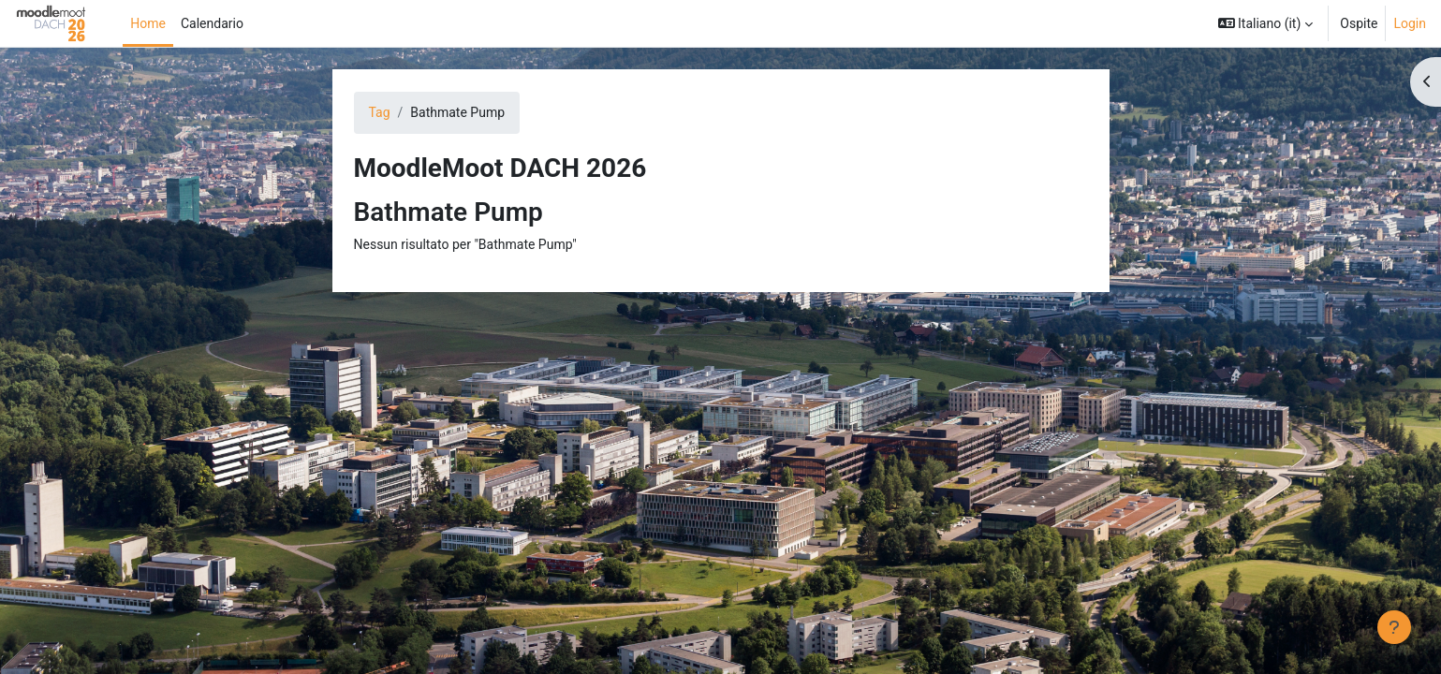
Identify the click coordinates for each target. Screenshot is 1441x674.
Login (1409, 23)
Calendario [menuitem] (212, 23)
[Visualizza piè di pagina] (1394, 627)
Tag (379, 112)
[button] (1266, 23)
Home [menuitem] (148, 23)
